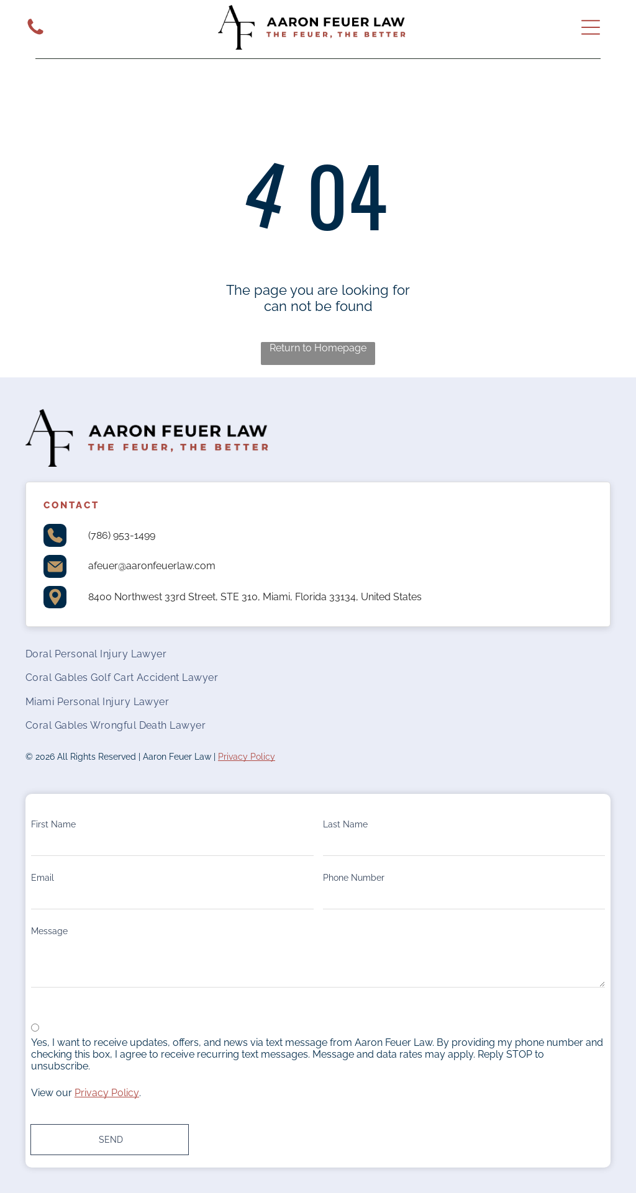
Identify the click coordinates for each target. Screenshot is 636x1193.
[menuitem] (318, 653)
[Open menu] (590, 27)
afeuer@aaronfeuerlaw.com (152, 566)
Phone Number (353, 878)
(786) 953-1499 (121, 535)
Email (42, 878)
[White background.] (35, 34)
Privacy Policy (246, 757)
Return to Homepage (318, 348)
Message (49, 931)
